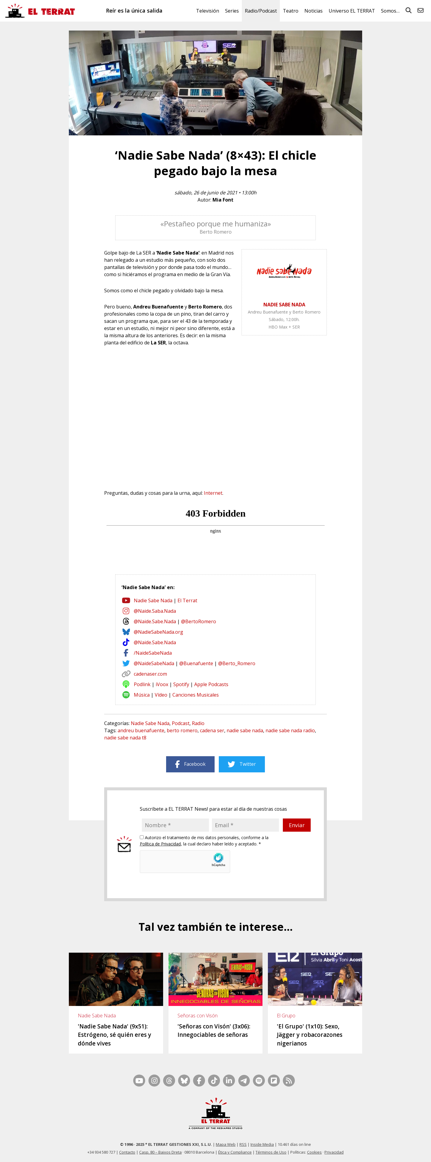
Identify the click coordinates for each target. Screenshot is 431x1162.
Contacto (127, 1152)
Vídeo (161, 695)
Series (232, 10)
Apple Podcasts (211, 684)
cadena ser (212, 730)
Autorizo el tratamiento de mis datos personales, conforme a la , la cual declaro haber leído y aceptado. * (204, 841)
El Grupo (286, 1015)
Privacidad (334, 1152)
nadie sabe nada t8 (125, 737)
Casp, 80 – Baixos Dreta (160, 1152)
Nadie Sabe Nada (153, 600)
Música (142, 695)
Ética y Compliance (235, 1152)
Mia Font (223, 199)
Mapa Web (226, 1144)
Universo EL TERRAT (352, 10)
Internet (213, 493)
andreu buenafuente (141, 730)
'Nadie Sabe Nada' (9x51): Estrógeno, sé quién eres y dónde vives (114, 1034)
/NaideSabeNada (153, 653)
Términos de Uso (271, 1152)
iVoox (162, 684)
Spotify (181, 684)
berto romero (182, 730)
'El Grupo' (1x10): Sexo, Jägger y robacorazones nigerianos (309, 1034)
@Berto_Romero (236, 663)
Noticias (313, 10)
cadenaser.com (150, 674)
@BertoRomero (198, 621)
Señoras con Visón (197, 1015)
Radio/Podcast (261, 10)
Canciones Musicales (195, 695)
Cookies (314, 1152)
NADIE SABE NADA (284, 304)
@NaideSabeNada (154, 663)
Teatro (290, 10)
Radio (198, 723)
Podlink (142, 684)
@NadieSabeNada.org (158, 632)
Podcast (180, 723)
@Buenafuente (196, 663)
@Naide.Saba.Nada (155, 611)
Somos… (390, 10)
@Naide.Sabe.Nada (155, 621)
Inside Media (262, 1144)
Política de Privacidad (160, 844)
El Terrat (187, 600)
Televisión (207, 10)
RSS (243, 1144)
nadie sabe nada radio (290, 730)
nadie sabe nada (245, 730)
